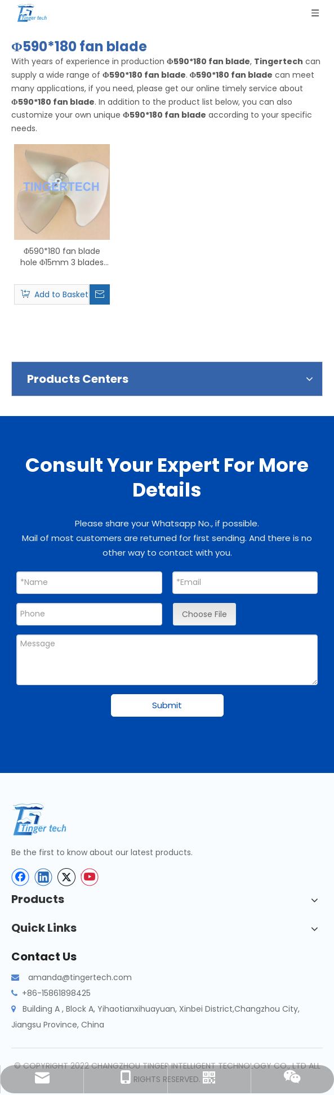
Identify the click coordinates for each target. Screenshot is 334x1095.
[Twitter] (66, 877)
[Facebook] (20, 877)
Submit (167, 705)
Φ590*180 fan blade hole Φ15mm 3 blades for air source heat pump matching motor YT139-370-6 (62, 256)
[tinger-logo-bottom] (47, 819)
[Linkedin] (43, 877)
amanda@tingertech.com (80, 977)
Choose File (204, 614)
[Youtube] (90, 877)
